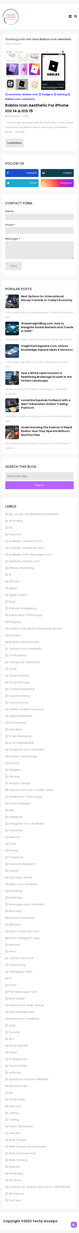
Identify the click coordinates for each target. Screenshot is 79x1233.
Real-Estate (17, 1002)
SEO (11, 1042)
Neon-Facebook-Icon (24, 934)
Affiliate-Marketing (21, 571)
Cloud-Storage (19, 685)
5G (10, 531)
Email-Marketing (20, 739)
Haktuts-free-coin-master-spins (31, 793)
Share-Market (18, 1049)
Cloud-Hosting (19, 679)
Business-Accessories (24, 645)
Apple (13, 591)
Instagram (16, 820)
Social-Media (18, 1069)
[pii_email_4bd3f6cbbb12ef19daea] (34, 517)
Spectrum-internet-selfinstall (28, 1082)
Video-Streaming (21, 1129)
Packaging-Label (20, 975)
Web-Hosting (18, 1163)
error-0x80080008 (21, 746)
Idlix (11, 813)
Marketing (15, 894)
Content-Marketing (22, 692)
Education (15, 733)
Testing (14, 1116)
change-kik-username (24, 665)
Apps (12, 605)
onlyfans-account (21, 961)
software (15, 1076)
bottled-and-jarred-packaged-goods (35, 632)
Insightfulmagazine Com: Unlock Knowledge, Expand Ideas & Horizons (47, 351)
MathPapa (16, 901)
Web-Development (22, 1156)
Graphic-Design (20, 786)
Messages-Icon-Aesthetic (27, 907)
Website (14, 1170)
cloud (12, 672)
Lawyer (13, 874)
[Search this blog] (39, 479)
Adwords (15, 537)
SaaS (12, 1029)
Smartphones (18, 1062)
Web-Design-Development (27, 1150)
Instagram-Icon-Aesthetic (26, 827)
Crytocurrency (18, 706)
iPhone (13, 854)
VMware (14, 1136)
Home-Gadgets (20, 807)
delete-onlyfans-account (26, 712)
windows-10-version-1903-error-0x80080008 (39, 1190)
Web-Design (17, 1143)
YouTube (15, 1203)
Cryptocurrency (19, 699)
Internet (14, 840)
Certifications (18, 659)
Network (14, 948)
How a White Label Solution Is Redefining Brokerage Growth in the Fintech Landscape (46, 380)
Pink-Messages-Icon (23, 995)
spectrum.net (18, 1089)
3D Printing (16, 524)
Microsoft (15, 914)
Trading (14, 1123)
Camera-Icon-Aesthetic (25, 652)
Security (14, 1035)
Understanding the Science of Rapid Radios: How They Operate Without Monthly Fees (46, 434)
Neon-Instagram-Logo (24, 941)
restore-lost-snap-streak (26, 1008)
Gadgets (15, 773)
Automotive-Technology (25, 618)
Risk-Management (21, 1015)
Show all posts (13, 43)
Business (15, 638)
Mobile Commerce (22, 921)
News (12, 955)
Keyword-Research (22, 867)
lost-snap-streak (20, 881)
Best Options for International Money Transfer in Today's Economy (46, 301)
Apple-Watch (18, 598)
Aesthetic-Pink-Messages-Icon (30, 558)
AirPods (14, 585)
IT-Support (16, 860)
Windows (15, 1183)
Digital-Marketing (20, 719)
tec (11, 1096)
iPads (12, 847)
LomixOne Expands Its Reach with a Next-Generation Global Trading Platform (45, 407)
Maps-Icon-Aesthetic (23, 887)
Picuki (12, 988)
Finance (14, 766)
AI (10, 578)
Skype (13, 1055)
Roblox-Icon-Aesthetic (24, 1022)
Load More (14, 143)
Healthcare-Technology (25, 800)
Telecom (15, 1109)
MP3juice (15, 928)
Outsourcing (17, 968)
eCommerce (18, 726)
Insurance (15, 833)
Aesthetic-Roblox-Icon (24, 564)
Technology (17, 1103)
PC (10, 981)
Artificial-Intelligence (23, 611)
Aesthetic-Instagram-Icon (26, 551)
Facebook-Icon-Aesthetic (26, 753)
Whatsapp (16, 1177)
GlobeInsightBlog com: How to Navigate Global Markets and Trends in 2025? (47, 330)
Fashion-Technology (23, 759)
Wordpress (16, 1197)
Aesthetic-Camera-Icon (25, 544)
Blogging (15, 625)
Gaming (14, 780)
